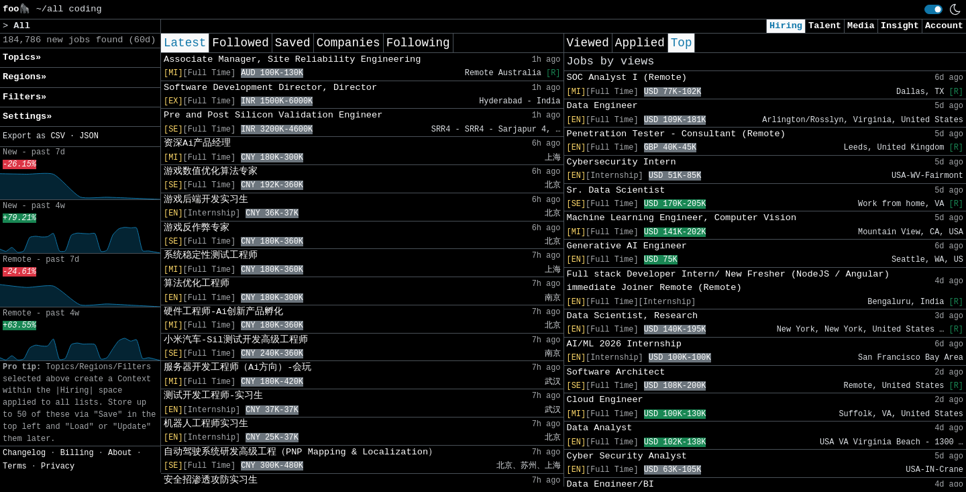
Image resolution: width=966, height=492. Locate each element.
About (120, 453)
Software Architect (616, 372)
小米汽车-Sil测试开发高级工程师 (236, 340)
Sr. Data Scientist (616, 190)
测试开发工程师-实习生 (213, 396)
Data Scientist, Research (632, 316)
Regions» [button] (24, 77)
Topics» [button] (22, 57)
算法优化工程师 (196, 284)
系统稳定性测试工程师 (211, 255)
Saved (293, 43)
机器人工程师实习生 (206, 424)
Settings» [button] (27, 116)
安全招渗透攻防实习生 (211, 480)
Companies (348, 43)
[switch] (933, 9)
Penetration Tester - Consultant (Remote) (676, 134)
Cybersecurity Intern (621, 162)
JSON (89, 136)
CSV (57, 136)
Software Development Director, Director (270, 88)
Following (418, 43)
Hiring (785, 26)
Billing (77, 453)
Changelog (24, 453)
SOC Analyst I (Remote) (627, 77)
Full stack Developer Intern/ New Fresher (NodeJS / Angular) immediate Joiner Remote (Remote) (728, 281)
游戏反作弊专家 (196, 228)
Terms (15, 466)
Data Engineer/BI (611, 484)
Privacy (57, 466)
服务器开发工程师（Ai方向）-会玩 (237, 367)
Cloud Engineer (605, 400)
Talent (824, 26)
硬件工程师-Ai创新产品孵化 (223, 312)
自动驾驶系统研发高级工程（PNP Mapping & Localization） (300, 452)
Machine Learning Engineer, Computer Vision (682, 218)
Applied (640, 43)
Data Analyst (600, 428)
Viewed (588, 43)
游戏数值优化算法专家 (211, 171)
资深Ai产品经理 (197, 143)
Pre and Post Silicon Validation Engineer (273, 115)
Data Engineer (602, 106)
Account (944, 26)
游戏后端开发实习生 (206, 200)
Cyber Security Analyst (627, 456)
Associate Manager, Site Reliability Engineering (292, 59)
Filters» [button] (24, 97)
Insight (900, 26)
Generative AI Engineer (627, 246)
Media (861, 26)
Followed (240, 43)
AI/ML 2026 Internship (624, 344)
